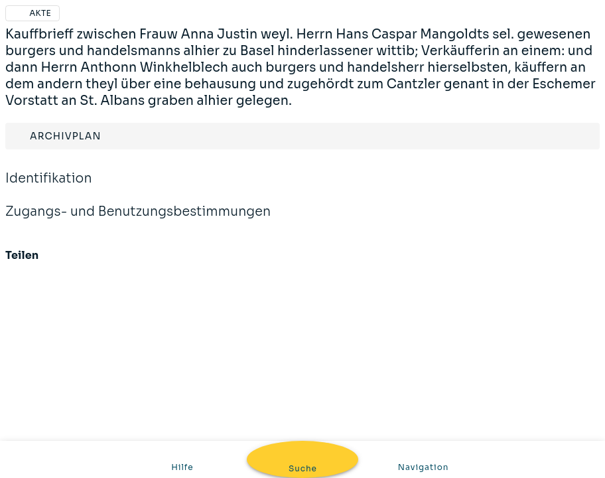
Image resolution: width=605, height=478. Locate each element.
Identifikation (48, 187)
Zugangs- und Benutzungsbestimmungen (138, 220)
